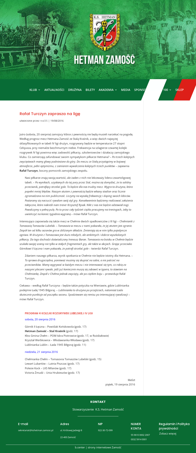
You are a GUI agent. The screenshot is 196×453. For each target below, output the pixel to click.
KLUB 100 (161, 90)
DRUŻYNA (75, 90)
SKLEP (179, 90)
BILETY (90, 90)
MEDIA (125, 90)
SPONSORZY (142, 90)
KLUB (33, 90)
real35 (44, 120)
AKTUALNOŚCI (54, 90)
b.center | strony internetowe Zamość (98, 447)
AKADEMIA (106, 90)
